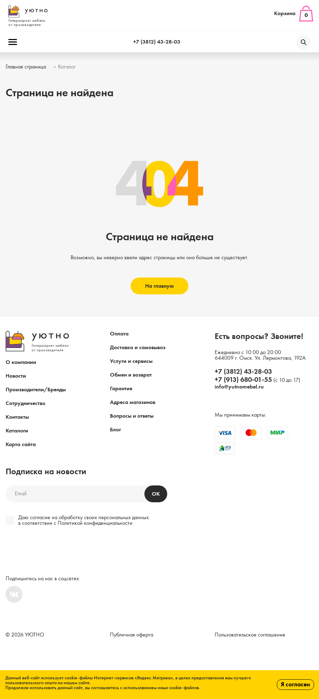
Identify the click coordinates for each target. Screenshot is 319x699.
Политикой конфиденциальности (95, 523)
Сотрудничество (25, 403)
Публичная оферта (131, 635)
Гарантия (121, 389)
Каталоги (17, 431)
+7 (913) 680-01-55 (243, 380)
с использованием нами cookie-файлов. (160, 687)
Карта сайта (21, 445)
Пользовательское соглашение (250, 635)
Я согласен (295, 684)
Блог (115, 430)
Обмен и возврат (131, 375)
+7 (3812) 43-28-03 (156, 42)
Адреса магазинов (132, 402)
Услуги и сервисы (131, 361)
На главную (159, 286)
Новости (16, 376)
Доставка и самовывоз (137, 348)
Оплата (119, 334)
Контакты (17, 417)
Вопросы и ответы (132, 416)
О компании (21, 362)
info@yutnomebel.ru (239, 387)
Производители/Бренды (36, 390)
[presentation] (53, 552)
